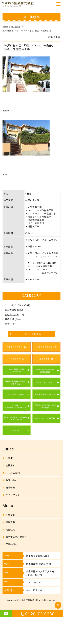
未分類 (8, 324)
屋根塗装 (10, 522)
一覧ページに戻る (31, 334)
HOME (9, 458)
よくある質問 (13, 473)
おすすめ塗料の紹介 (16, 537)
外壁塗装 (10, 515)
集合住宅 (10, 529)
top (58, 605)
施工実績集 (10, 310)
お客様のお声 (12, 314)
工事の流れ (11, 544)
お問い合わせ (13, 480)
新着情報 (9, 319)
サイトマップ (13, 495)
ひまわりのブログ (14, 305)
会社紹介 (10, 465)
